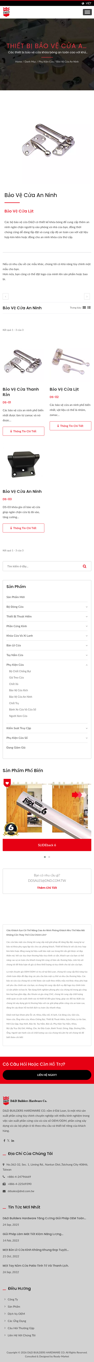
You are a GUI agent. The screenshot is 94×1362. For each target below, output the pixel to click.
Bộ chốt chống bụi (20, 671)
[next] (87, 296)
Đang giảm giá (15, 747)
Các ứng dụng (17, 1320)
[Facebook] (4, 1141)
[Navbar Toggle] (87, 12)
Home (18, 61)
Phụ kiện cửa (46, 61)
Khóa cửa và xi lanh (19, 635)
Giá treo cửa (16, 677)
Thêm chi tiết (47, 888)
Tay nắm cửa (14, 655)
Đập (71, 1028)
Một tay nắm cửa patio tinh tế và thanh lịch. (36, 1266)
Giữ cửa (75, 1014)
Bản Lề (49, 1023)
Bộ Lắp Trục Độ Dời (15, 1028)
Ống (8, 1032)
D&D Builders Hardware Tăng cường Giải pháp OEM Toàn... (44, 1218)
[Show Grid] (84, 307)
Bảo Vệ (32, 1023)
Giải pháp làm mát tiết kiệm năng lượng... (33, 1234)
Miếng (29, 1028)
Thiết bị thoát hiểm (19, 616)
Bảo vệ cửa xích (18, 690)
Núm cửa (10, 1019)
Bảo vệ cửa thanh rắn (21, 392)
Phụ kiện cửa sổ (17, 737)
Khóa (38, 1014)
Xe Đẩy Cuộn (44, 1028)
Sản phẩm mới (15, 597)
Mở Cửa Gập (12, 1023)
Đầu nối (46, 1014)
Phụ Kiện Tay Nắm (61, 1023)
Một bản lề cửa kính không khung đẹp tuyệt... (36, 1250)
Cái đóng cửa (64, 1014)
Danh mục (30, 61)
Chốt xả (13, 683)
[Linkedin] (12, 1141)
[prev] (5, 296)
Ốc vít (32, 1014)
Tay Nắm (41, 1023)
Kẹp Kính (24, 1023)
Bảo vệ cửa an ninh (67, 61)
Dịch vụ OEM (16, 1313)
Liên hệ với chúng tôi (71, 1032)
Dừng (65, 1028)
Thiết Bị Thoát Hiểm (55, 1019)
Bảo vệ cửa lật (64, 389)
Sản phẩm (14, 1306)
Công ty (13, 1299)
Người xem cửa (18, 715)
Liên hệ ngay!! (47, 1074)
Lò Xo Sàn (81, 1019)
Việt (88, 3)
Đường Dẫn (79, 1028)
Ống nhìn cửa (22, 1019)
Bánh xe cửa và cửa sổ (22, 709)
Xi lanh (54, 1014)
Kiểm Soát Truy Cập (18, 728)
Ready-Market (61, 1356)
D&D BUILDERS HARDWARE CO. (46, 1352)
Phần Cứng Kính (16, 626)
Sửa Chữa (70, 1019)
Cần (35, 1028)
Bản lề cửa (13, 645)
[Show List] (89, 307)
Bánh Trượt (56, 1028)
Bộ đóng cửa (15, 606)
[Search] (40, 566)
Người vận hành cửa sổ (22, 1032)
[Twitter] (8, 1141)
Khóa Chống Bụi (37, 1019)
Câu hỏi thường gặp (21, 1328)
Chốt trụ (14, 703)
